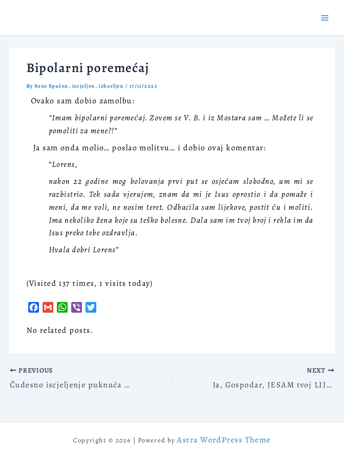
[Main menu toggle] (324, 17)
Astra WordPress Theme (224, 439)
